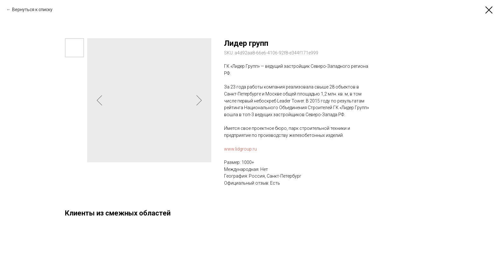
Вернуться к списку (32, 9)
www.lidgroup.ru (240, 149)
